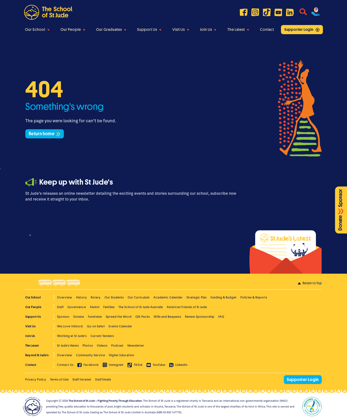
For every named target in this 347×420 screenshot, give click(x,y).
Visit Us (180, 30)
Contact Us (65, 364)
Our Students (114, 297)
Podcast (117, 345)
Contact (267, 30)
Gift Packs (142, 316)
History (81, 297)
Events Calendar (120, 326)
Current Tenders (102, 335)
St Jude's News (68, 345)
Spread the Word (119, 316)
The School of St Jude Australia (141, 307)
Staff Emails (103, 379)
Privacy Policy (35, 379)
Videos (102, 345)
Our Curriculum (139, 297)
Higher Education (121, 355)
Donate (78, 316)
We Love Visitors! (70, 326)
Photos (88, 345)
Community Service (90, 355)
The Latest (238, 30)
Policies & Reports (253, 297)
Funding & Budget (224, 297)
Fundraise (95, 316)
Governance (76, 307)
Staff (60, 307)
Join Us (208, 30)
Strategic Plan (197, 297)
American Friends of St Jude (187, 307)
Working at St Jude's (72, 335)
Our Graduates (111, 30)
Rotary (96, 297)
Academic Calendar (168, 297)
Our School (37, 30)
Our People (72, 30)
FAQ (221, 316)
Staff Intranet (82, 379)
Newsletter (135, 345)
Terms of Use (59, 379)
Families (109, 307)
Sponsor (63, 316)
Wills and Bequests (167, 316)
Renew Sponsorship (199, 316)
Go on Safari (96, 326)
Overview (64, 297)
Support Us (149, 30)
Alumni (95, 307)
